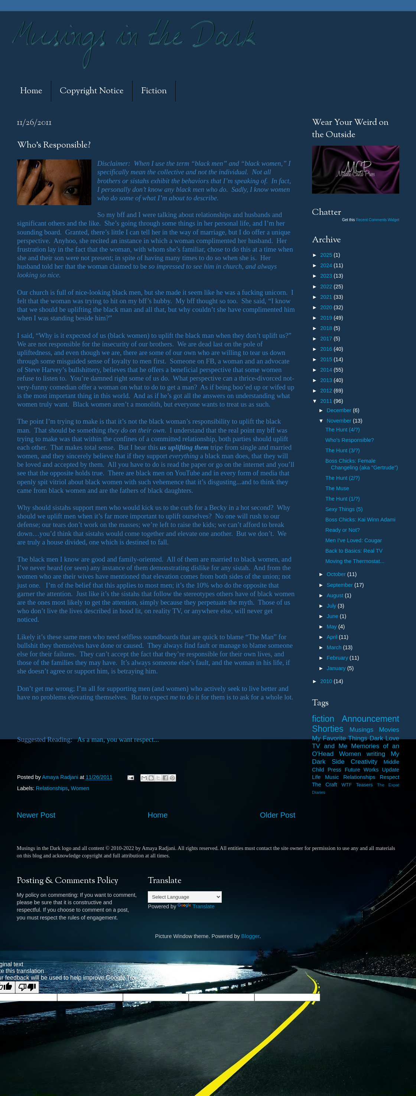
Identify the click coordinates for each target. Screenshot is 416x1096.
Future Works (361, 770)
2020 (327, 307)
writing (376, 753)
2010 (327, 681)
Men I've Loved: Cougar (353, 540)
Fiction (154, 91)
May (332, 627)
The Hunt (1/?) (342, 499)
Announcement (370, 719)
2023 (327, 276)
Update (390, 770)
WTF (346, 785)
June (333, 616)
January (337, 668)
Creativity (364, 761)
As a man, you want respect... (118, 739)
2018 (327, 328)
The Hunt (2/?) (342, 478)
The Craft (324, 785)
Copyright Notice (92, 91)
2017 (327, 339)
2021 (327, 297)
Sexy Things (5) (344, 509)
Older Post (277, 815)
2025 (327, 255)
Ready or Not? (342, 530)
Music (332, 777)
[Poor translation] (27, 987)
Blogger (250, 936)
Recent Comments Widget (377, 220)
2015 (327, 359)
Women (80, 788)
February (338, 658)
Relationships (52, 788)
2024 (327, 265)
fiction (323, 719)
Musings (361, 729)
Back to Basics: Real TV (354, 551)
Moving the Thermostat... (354, 561)
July (332, 606)
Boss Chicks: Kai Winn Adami (360, 520)
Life (316, 777)
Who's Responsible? (349, 440)
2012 (327, 391)
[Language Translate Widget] (185, 897)
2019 (327, 318)
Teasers (364, 785)
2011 (327, 401)
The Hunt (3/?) (342, 450)
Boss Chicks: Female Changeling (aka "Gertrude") (361, 464)
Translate (196, 906)
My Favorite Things (339, 738)
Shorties (328, 729)
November (340, 421)
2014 (327, 370)
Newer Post (36, 815)
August (336, 595)
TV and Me (329, 746)
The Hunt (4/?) (342, 430)
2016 (327, 349)
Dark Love (384, 738)
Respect (389, 777)
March (335, 647)
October (337, 574)
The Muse (337, 488)
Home (31, 91)
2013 (327, 380)
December (340, 410)
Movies (389, 729)
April (333, 637)
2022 (327, 287)
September (340, 585)
